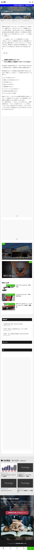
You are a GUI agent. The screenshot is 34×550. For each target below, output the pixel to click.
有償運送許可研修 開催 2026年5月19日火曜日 (13, 323)
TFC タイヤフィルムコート (6, 490)
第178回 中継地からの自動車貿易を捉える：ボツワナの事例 (15, 328)
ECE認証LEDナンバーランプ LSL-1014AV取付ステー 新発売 (24, 475)
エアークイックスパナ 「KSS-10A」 (23, 286)
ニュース (8, 20)
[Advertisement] (17, 165)
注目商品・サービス (14, 13)
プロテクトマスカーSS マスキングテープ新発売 (8, 475)
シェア (10, 548)
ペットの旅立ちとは (25, 20)
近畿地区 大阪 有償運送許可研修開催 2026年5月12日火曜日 (16, 333)
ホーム (3, 548)
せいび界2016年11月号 (24, 13)
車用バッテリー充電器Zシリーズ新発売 (25, 491)
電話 (23, 548)
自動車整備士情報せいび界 (21, 543)
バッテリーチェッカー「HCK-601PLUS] (23, 295)
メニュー (17, 548)
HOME (3, 20)
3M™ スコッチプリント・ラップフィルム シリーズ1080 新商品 (24, 305)
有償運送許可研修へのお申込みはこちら (17, 512)
